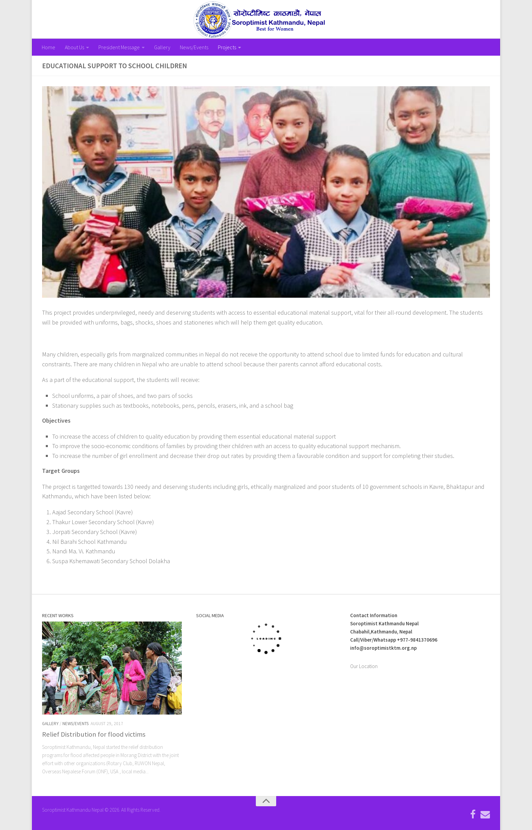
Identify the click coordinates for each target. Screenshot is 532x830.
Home (48, 47)
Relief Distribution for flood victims (94, 734)
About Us (74, 47)
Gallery (162, 47)
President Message (119, 47)
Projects (227, 47)
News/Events (194, 47)
